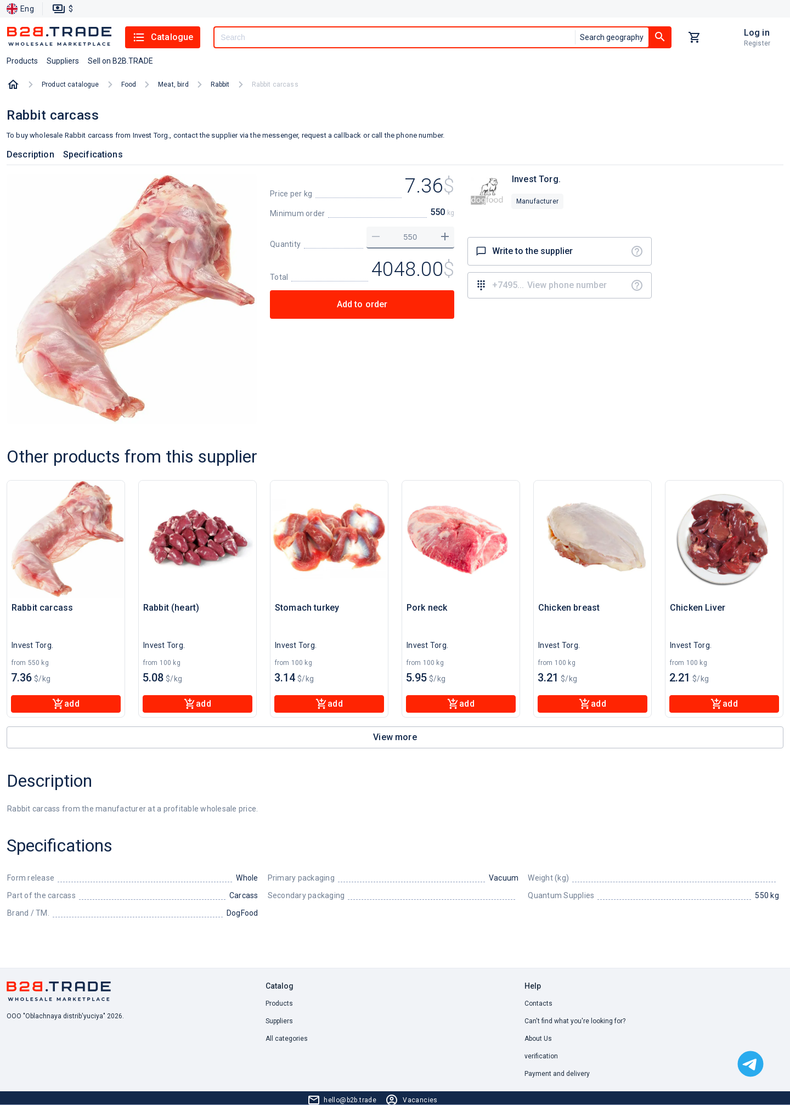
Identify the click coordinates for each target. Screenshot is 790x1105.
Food (129, 84)
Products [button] (22, 61)
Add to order (362, 304)
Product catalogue (70, 84)
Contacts (538, 1003)
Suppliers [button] (63, 61)
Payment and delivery (557, 1074)
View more (394, 737)
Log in (757, 32)
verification (541, 1056)
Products (279, 1003)
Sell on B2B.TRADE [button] (120, 61)
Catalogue (162, 37)
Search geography (612, 37)
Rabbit (220, 84)
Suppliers (279, 1021)
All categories (287, 1038)
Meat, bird (173, 84)
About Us (538, 1038)
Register (757, 43)
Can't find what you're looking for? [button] (574, 1021)
